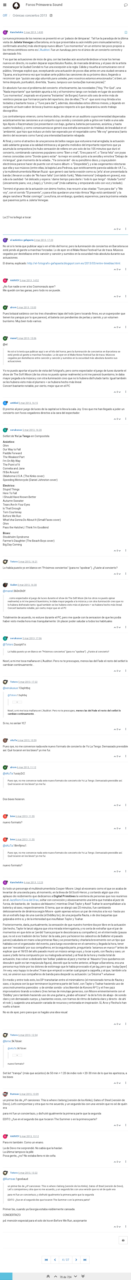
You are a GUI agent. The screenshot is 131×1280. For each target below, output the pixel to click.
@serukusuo (10, 688)
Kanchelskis (16, 32)
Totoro (14, 561)
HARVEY (14, 280)
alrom (13, 307)
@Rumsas (9, 1178)
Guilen (13, 585)
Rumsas (14, 1094)
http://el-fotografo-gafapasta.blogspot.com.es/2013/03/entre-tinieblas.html (73, 263)
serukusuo (16, 430)
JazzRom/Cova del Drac (24, 900)
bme (12, 816)
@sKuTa (8, 773)
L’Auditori (44, 49)
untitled (14, 403)
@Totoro (8, 644)
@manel (8, 591)
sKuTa (13, 740)
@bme (7, 1041)
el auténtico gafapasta (21, 240)
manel (13, 338)
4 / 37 (65, 1259)
